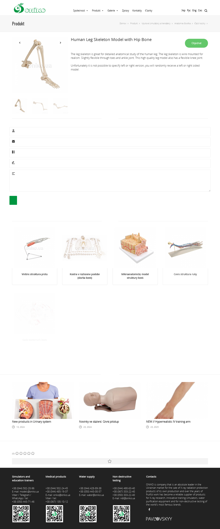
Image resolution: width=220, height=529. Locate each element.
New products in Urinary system (31, 422)
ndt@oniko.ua (127, 498)
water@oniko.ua (95, 495)
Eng (194, 10)
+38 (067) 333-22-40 (124, 491)
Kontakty (137, 10)
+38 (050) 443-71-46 (23, 501)
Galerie (111, 10)
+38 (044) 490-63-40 (124, 488)
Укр (183, 10)
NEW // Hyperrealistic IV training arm (168, 422)
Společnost (79, 10)
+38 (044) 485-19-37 (57, 491)
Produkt (96, 10)
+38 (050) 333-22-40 (124, 495)
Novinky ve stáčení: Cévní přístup (99, 422)
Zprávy (125, 10)
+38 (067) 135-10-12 (57, 501)
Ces (200, 10)
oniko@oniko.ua (61, 495)
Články (148, 10)
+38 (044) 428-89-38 (90, 488)
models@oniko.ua (29, 491)
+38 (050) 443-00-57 (90, 491)
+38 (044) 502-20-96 (23, 488)
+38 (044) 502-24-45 (57, 488)
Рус (189, 10)
